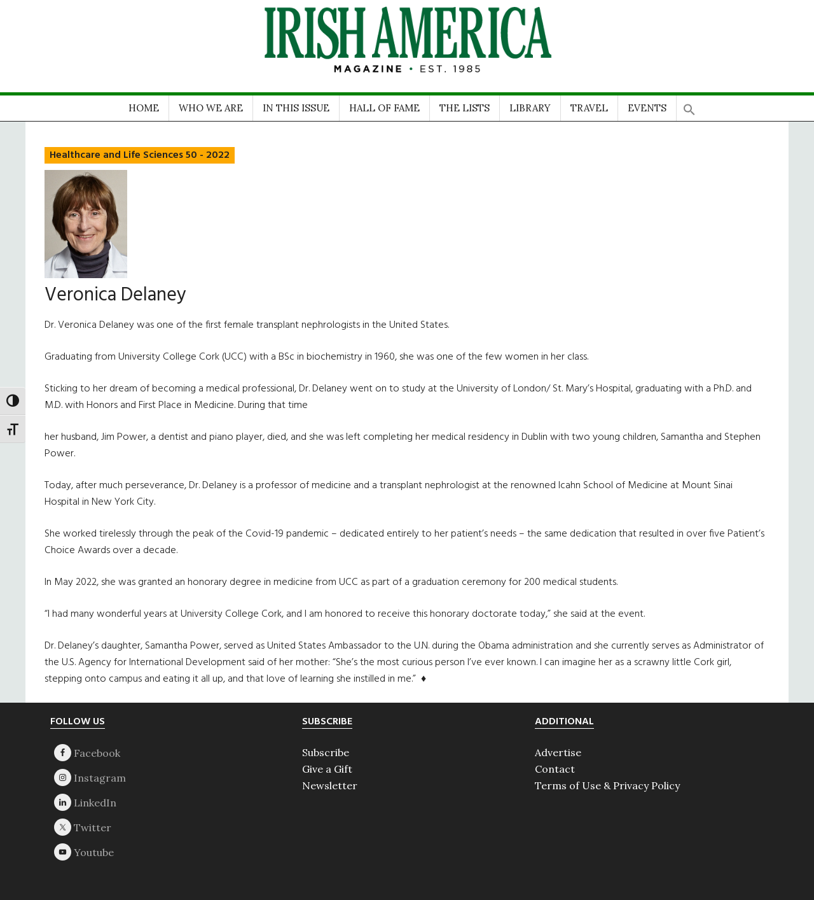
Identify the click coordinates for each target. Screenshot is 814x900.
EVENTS (647, 108)
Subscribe (325, 752)
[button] (689, 105)
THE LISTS (464, 108)
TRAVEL (589, 108)
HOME (143, 108)
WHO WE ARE (211, 108)
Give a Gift (327, 769)
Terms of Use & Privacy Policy (607, 785)
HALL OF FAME (384, 108)
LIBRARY (530, 108)
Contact (555, 769)
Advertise (558, 752)
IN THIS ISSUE (296, 108)
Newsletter (329, 785)
